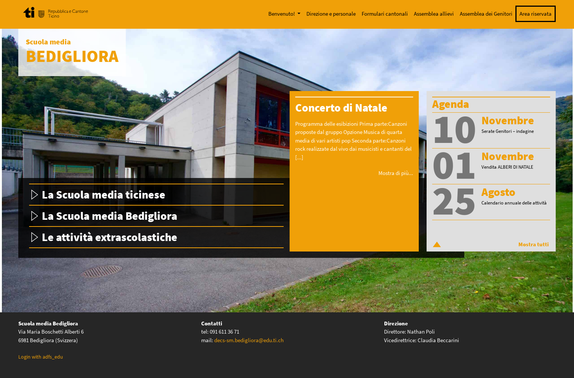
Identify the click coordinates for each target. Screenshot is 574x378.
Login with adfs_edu (40, 356)
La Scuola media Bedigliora (109, 216)
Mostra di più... (395, 172)
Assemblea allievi (434, 13)
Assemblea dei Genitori (486, 13)
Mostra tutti (533, 244)
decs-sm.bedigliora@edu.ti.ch (249, 340)
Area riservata (536, 13)
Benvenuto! (282, 13)
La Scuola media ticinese (103, 194)
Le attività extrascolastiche (109, 237)
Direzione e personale (331, 13)
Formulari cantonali (385, 13)
